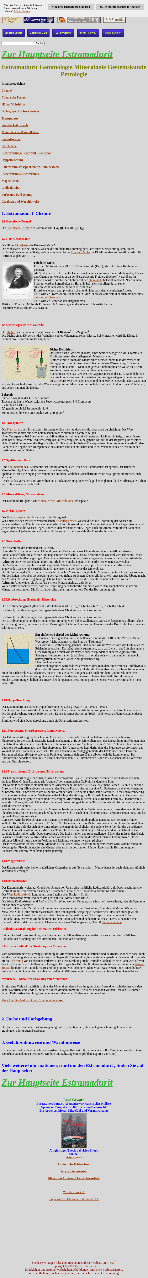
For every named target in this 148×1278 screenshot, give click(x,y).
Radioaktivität (11, 187)
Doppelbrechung (13, 160)
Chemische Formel (14, 97)
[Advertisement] (74, 1231)
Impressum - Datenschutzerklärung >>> (74, 1199)
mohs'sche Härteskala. (47, 297)
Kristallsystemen (66, 520)
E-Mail (111, 1262)
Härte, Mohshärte (13, 104)
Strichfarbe (9, 146)
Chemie (7, 90)
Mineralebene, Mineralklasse (56, 500)
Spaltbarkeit (15, 466)
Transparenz (10, 118)
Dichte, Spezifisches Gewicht (20, 111)
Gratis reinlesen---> (74, 1171)
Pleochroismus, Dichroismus (20, 173)
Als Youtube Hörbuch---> (74, 1164)
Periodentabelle (112, 922)
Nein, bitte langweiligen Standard (70, 6)
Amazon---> (74, 1157)
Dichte (11, 332)
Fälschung (16, 960)
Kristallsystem (11, 139)
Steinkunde (95, 280)
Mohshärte (21, 245)
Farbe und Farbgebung (17, 194)
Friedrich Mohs (80, 252)
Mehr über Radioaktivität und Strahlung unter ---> (33, 1000)
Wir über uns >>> (74, 1192)
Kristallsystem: (16, 517)
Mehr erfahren (22, 11)
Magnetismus (10, 180)
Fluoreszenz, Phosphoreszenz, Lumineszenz (30, 166)
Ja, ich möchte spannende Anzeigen (120, 6)
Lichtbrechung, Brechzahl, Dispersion (26, 153)
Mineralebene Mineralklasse (20, 132)
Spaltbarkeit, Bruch (15, 125)
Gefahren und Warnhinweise (21, 201)
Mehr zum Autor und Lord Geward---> (74, 1178)
